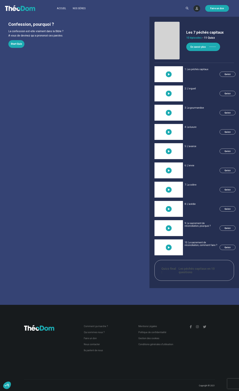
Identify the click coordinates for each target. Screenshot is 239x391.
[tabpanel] (74, 33)
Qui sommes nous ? (94, 332)
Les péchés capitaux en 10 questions (197, 270)
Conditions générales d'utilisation (155, 344)
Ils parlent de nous (93, 350)
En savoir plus (198, 47)
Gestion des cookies (148, 338)
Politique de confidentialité (152, 332)
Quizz (228, 74)
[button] (7, 385)
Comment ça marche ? (96, 326)
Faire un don (90, 338)
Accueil (61, 8)
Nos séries (79, 8)
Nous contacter (92, 344)
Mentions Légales (147, 326)
